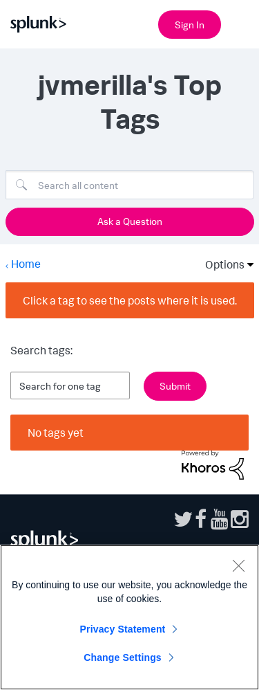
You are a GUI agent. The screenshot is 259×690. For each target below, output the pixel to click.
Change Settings (123, 657)
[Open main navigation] (240, 23)
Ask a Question (129, 221)
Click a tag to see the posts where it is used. (130, 300)
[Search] (130, 184)
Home (26, 264)
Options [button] (220, 264)
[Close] (238, 565)
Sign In (189, 24)
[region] (129, 617)
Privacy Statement (123, 629)
